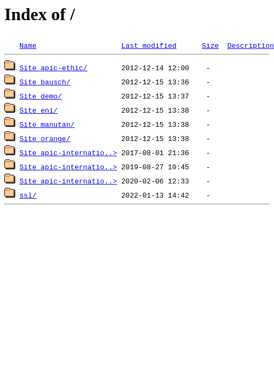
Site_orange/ (45, 138)
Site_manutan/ (47, 124)
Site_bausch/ (45, 82)
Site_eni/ (39, 110)
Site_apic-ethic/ (54, 67)
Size (210, 45)
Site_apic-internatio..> (68, 152)
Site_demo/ (41, 96)
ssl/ (28, 195)
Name (28, 45)
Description (250, 45)
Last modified (148, 45)
